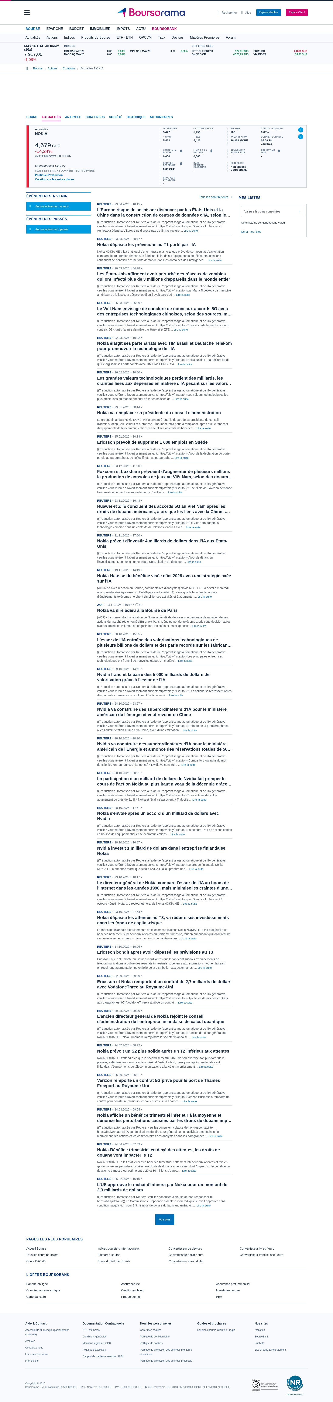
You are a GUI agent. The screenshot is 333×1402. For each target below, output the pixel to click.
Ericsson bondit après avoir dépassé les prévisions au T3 (155, 952)
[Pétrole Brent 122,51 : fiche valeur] (221, 51)
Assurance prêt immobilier (233, 1284)
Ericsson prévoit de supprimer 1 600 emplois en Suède (152, 442)
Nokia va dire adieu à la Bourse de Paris (137, 610)
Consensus (95, 117)
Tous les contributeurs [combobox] (213, 197)
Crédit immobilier (132, 1290)
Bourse (32, 29)
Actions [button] (52, 37)
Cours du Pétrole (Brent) (113, 1261)
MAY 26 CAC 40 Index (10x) (41, 47)
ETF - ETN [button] (125, 37)
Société (115, 117)
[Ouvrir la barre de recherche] (227, 12)
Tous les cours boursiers (42, 1255)
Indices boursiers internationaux (118, 1248)
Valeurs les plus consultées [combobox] (262, 211)
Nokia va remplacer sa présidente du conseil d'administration (159, 412)
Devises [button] (178, 37)
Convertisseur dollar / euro (186, 1255)
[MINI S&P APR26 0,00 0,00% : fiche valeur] (95, 51)
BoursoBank (164, 29)
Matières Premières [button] (204, 37)
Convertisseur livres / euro (257, 1248)
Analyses (73, 117)
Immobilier (100, 29)
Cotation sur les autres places (54, 179)
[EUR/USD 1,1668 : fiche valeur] (281, 51)
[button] (27, 12)
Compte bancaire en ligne (43, 1290)
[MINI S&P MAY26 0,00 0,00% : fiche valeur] (159, 51)
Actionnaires (161, 117)
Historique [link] (136, 117)
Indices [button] (69, 37)
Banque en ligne (37, 1284)
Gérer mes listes (251, 231)
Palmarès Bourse (108, 1255)
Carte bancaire (36, 1296)
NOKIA (41, 134)
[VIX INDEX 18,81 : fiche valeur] (281, 54)
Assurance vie (130, 1284)
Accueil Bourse (36, 1248)
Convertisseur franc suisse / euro (261, 1255)
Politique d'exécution (49, 175)
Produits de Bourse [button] (95, 37)
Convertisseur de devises (185, 1248)
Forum (231, 37)
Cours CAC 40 (35, 1261)
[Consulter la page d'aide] (246, 12)
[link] (30, 1341)
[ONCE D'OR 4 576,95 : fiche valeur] (221, 54)
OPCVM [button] (145, 37)
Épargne (54, 29)
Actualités (51, 117)
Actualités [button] (32, 37)
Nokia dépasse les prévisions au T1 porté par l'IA (146, 244)
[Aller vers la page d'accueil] (164, 12)
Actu (140, 29)
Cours (31, 117)
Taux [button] (161, 37)
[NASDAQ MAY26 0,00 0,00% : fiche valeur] (95, 54)
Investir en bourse (228, 1290)
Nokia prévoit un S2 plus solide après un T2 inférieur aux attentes (163, 1051)
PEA (219, 1296)
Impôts (123, 29)
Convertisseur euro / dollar (186, 1261)
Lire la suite (191, 230)
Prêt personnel (131, 1296)
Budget (76, 29)
